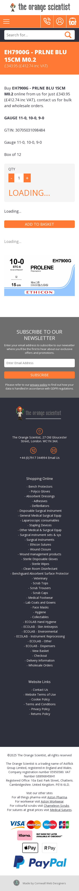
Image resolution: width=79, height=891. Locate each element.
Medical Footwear (40, 598)
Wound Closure (40, 549)
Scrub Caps (40, 593)
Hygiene (40, 612)
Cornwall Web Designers (50, 883)
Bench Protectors (40, 486)
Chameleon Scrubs (56, 806)
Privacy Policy (40, 709)
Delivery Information (41, 660)
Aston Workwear (52, 801)
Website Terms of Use (40, 694)
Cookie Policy (40, 699)
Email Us (54, 458)
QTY (11, 169)
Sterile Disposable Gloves (40, 559)
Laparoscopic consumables (40, 520)
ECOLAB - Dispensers (40, 646)
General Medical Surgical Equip (40, 515)
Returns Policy (40, 714)
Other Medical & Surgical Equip (41, 530)
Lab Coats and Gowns (40, 602)
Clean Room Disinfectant (40, 569)
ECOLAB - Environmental (41, 631)
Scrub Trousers (40, 588)
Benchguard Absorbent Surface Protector (40, 573)
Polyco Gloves (40, 491)
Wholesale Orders (40, 665)
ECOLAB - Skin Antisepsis (40, 627)
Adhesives (40, 501)
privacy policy (38, 385)
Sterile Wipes (40, 564)
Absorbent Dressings (40, 496)
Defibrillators (40, 506)
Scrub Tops (40, 583)
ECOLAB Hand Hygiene (40, 622)
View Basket (40, 651)
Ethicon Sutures (40, 544)
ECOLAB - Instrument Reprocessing (40, 636)
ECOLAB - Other (40, 641)
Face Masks (40, 607)
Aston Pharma (57, 797)
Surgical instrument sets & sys (40, 535)
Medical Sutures (61, 810)
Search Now (68, 34)
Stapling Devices (40, 525)
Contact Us (40, 690)
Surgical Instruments (40, 540)
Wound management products (40, 554)
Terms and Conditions (40, 704)
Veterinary (40, 578)
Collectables (40, 617)
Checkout (40, 656)
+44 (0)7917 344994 (33, 458)
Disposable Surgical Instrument (40, 511)
